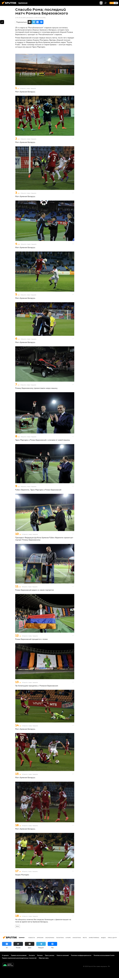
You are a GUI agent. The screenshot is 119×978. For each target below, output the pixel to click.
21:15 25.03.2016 (20, 18)
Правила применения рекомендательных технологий (19, 958)
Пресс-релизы (49, 955)
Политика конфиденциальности (81, 955)
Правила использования (18, 955)
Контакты (32, 955)
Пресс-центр (112, 937)
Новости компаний (63, 955)
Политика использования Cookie (104, 955)
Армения (40, 937)
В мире (68, 937)
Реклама (40, 955)
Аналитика (77, 937)
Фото (17, 926)
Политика (60, 937)
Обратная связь (44, 958)
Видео (103, 937)
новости (31, 937)
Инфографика (94, 937)
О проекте (5, 955)
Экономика (49, 937)
